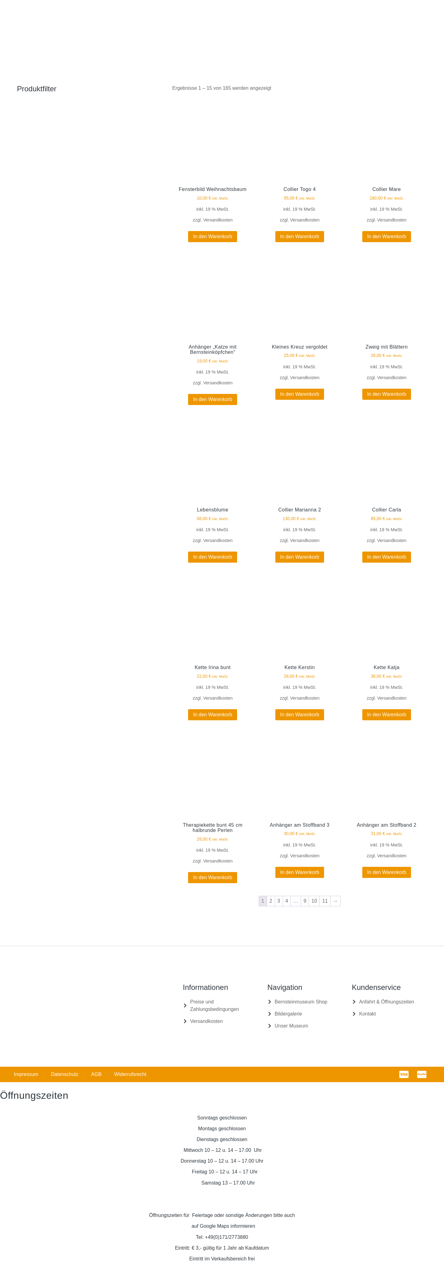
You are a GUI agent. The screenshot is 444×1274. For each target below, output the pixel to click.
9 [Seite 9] (304, 901)
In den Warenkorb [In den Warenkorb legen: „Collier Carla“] (386, 557)
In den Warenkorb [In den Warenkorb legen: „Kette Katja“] (386, 714)
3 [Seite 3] (279, 901)
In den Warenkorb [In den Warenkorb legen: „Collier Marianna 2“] (299, 557)
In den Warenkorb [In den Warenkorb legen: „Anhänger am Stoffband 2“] (386, 872)
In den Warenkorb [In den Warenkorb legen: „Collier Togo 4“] (299, 236)
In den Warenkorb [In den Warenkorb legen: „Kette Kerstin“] (299, 714)
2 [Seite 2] (270, 901)
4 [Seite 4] (287, 901)
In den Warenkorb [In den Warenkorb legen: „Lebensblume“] (212, 557)
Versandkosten (217, 219)
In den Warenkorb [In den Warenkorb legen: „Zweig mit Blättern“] (386, 394)
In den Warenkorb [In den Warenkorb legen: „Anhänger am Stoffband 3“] (299, 872)
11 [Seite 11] (325, 901)
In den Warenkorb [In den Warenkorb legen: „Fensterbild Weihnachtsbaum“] (212, 236)
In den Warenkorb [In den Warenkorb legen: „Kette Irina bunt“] (212, 714)
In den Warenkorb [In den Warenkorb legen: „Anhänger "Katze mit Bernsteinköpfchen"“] (212, 399)
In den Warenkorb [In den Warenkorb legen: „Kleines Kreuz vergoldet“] (299, 394)
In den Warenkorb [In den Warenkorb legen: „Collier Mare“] (386, 236)
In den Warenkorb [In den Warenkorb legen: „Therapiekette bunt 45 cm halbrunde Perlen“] (212, 877)
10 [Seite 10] (314, 901)
